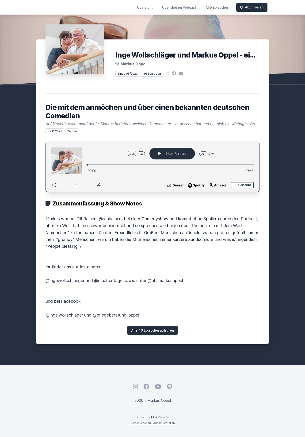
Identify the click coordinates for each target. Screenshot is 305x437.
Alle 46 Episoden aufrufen (152, 330)
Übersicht (145, 7)
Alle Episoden (217, 7)
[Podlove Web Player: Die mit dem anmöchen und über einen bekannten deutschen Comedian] (152, 167)
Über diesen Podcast (179, 7)
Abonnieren (251, 7)
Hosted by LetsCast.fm (153, 417)
